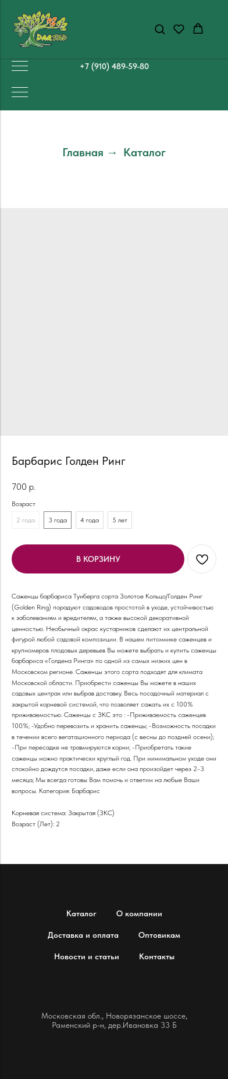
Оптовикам (159, 935)
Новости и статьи (86, 956)
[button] (159, 28)
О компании (139, 913)
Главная (83, 152)
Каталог (144, 152)
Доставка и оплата (83, 935)
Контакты (156, 956)
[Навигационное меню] (20, 67)
